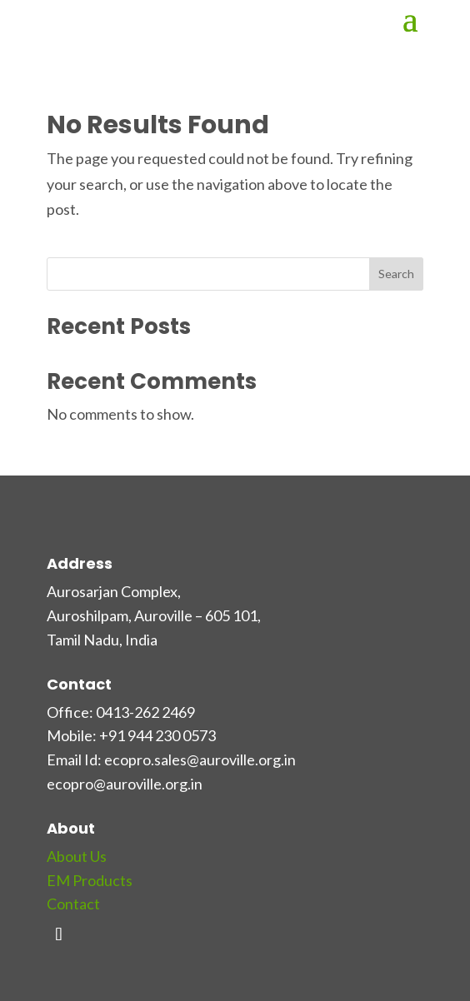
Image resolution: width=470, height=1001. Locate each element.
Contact (73, 903)
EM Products (89, 880)
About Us (77, 856)
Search (396, 273)
